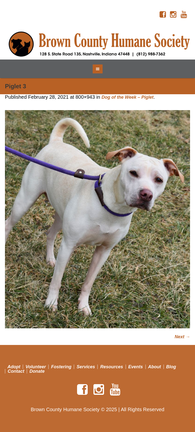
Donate (37, 371)
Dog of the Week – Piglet (128, 97)
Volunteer (36, 367)
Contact (16, 371)
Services (86, 367)
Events (135, 367)
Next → (182, 336)
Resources (111, 367)
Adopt (13, 367)
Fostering (61, 367)
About (154, 367)
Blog (171, 367)
